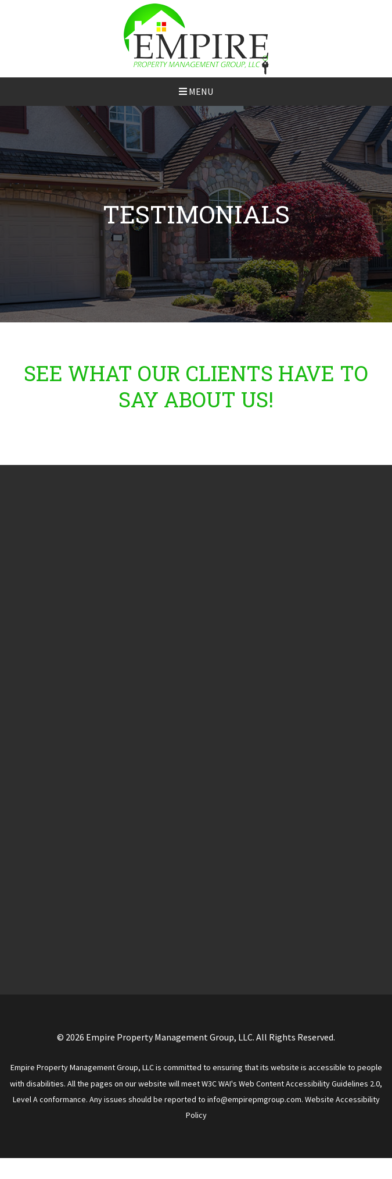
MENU (196, 91)
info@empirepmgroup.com (254, 1099)
